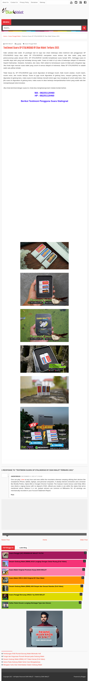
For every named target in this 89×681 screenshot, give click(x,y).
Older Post (84, 540)
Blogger (83, 676)
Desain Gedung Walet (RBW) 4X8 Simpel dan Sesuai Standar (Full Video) (36, 586)
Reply (12, 494)
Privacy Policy (24, 2)
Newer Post (5, 540)
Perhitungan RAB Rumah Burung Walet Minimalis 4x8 (22, 653)
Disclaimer (34, 2)
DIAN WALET (29, 676)
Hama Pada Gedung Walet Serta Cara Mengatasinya (21, 662)
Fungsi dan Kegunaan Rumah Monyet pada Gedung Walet (23, 656)
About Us (5, 2)
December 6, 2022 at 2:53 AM (31, 476)
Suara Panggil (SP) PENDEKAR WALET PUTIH (26, 553)
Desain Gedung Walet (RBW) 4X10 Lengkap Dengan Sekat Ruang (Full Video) (38, 561)
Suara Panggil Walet (31, 43)
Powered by (77, 676)
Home (45, 540)
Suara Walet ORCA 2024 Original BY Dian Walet (26, 578)
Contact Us (14, 2)
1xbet (23, 479)
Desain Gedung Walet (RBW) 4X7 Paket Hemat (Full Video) (24, 659)
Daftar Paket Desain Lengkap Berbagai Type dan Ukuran (30, 603)
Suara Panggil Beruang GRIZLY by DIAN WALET (27, 595)
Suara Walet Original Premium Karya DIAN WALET (28, 570)
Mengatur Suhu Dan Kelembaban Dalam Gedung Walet (22, 665)
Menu (6, 22)
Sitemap (42, 2)
